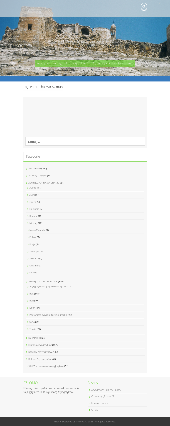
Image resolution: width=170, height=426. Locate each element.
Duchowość (34, 337)
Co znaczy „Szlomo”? (77, 63)
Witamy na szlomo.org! (49, 63)
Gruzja (32, 202)
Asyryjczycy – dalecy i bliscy (108, 63)
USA (31, 272)
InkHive (80, 421)
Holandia (34, 208)
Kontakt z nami (29, 8)
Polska (32, 237)
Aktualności (34, 168)
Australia (34, 187)
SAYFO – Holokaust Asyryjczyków (46, 366)
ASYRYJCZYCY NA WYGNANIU (44, 182)
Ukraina (33, 265)
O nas (130, 63)
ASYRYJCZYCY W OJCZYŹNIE (43, 281)
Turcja (32, 329)
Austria (33, 194)
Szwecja (33, 251)
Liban (32, 307)
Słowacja (34, 258)
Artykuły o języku (37, 175)
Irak (31, 293)
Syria (32, 321)
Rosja (32, 244)
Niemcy (33, 223)
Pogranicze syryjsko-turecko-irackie (48, 314)
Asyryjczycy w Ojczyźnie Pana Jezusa (48, 286)
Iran (31, 300)
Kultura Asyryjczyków (39, 359)
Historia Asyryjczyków (40, 344)
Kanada (33, 216)
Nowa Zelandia (37, 230)
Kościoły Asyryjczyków (40, 351)
